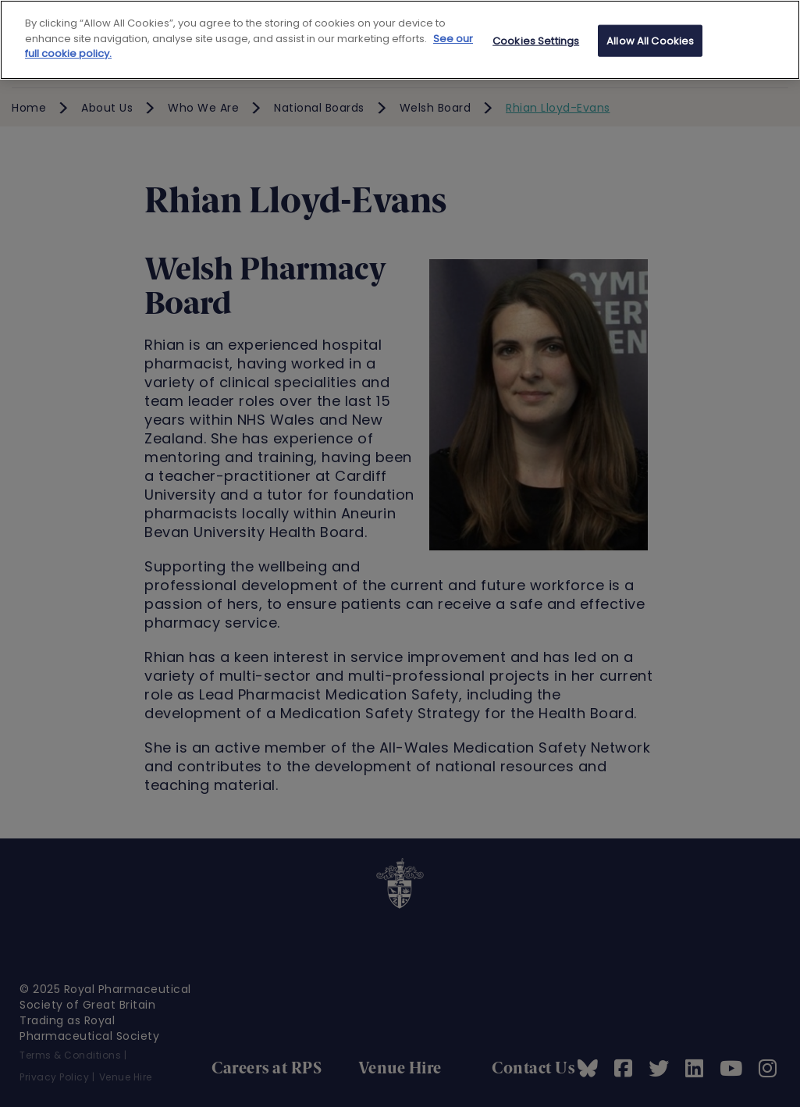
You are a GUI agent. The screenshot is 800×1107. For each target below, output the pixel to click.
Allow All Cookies (650, 40)
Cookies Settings (535, 40)
